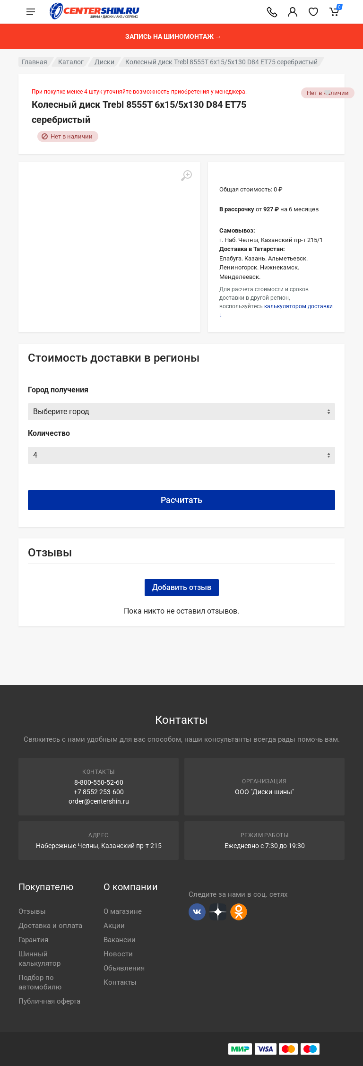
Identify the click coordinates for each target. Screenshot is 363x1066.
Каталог (71, 62)
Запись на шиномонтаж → (173, 36)
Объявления (124, 968)
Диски (104, 62)
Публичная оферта (49, 1001)
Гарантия (33, 940)
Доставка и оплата (50, 925)
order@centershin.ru (99, 801)
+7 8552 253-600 (99, 792)
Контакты (120, 982)
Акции (114, 925)
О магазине (123, 911)
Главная (34, 62)
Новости (118, 954)
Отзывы (32, 911)
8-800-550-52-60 (98, 782)
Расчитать (181, 500)
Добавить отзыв (181, 587)
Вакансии (120, 940)
